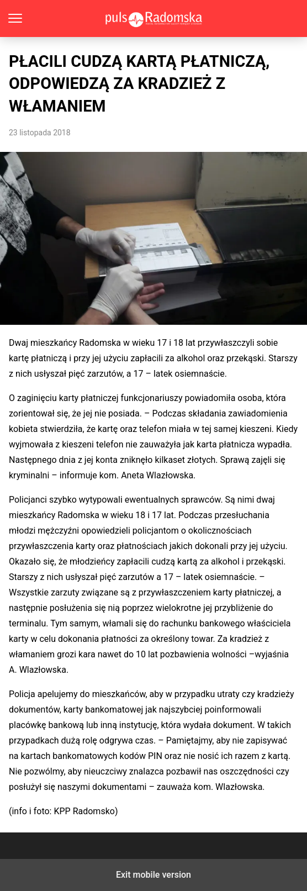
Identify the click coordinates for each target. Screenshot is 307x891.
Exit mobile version (153, 874)
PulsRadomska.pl (153, 18)
